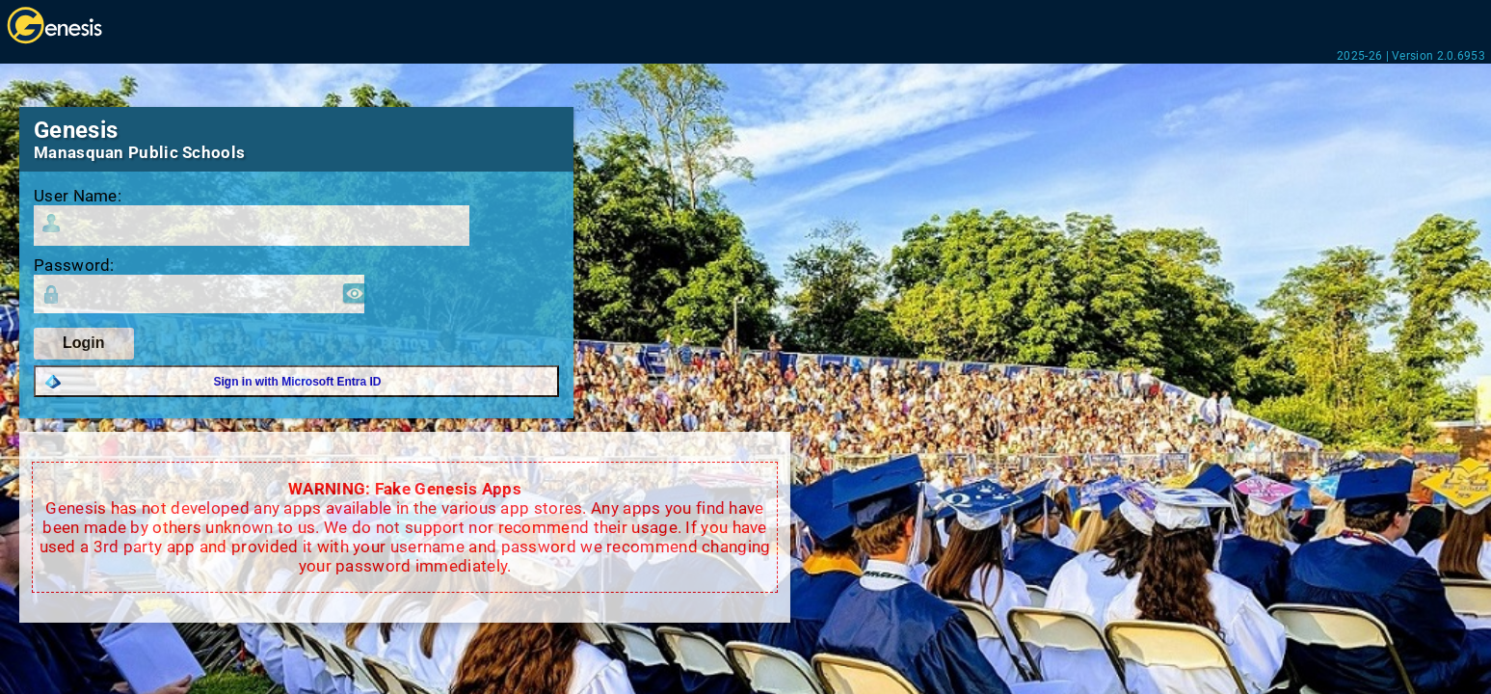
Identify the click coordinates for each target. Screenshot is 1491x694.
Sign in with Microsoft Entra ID (298, 381)
